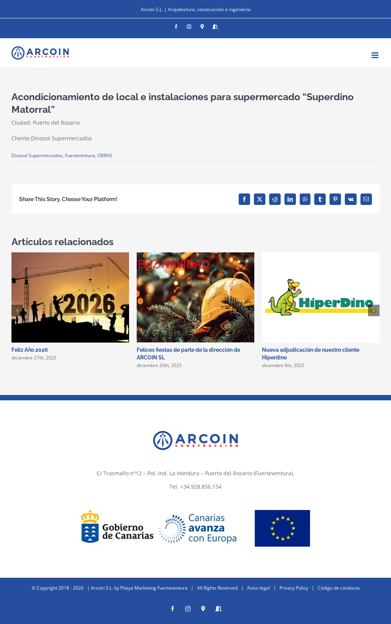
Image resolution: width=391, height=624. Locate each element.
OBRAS (104, 155)
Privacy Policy (294, 588)
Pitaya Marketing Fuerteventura (153, 588)
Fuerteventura (80, 155)
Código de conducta (339, 588)
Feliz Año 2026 (29, 350)
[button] (17, 310)
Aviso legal (258, 588)
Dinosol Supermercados (37, 155)
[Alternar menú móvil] (376, 55)
